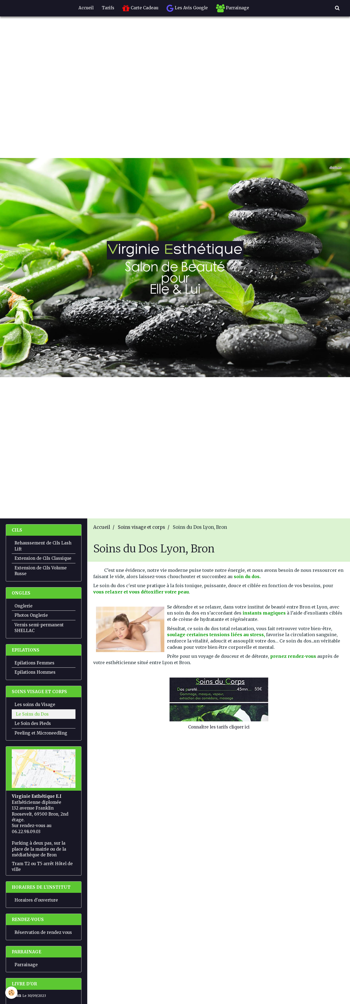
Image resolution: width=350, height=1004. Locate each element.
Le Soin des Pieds (32, 723)
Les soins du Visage (34, 704)
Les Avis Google (187, 8)
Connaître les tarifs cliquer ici (219, 727)
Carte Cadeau (140, 8)
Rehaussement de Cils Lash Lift (42, 545)
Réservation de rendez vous (43, 932)
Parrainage (232, 8)
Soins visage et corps (141, 527)
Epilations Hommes (35, 672)
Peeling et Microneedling (40, 733)
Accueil (86, 7)
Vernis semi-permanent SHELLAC (39, 627)
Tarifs (108, 7)
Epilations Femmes (34, 662)
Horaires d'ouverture (36, 900)
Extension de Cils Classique (42, 558)
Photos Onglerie (31, 615)
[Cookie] (11, 992)
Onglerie (23, 606)
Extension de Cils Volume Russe (40, 570)
